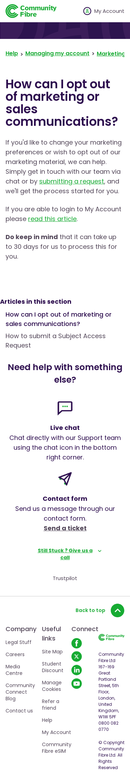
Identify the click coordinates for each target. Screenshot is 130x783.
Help (12, 53)
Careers (15, 654)
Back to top (100, 610)
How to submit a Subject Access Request (56, 341)
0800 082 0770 (108, 726)
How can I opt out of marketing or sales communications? (59, 319)
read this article (52, 218)
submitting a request (71, 181)
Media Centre (14, 670)
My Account (56, 732)
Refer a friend (50, 704)
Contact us (19, 710)
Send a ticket (65, 528)
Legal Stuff (19, 642)
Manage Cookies (52, 686)
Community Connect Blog (20, 692)
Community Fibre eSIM (56, 748)
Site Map (52, 651)
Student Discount (52, 667)
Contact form (65, 498)
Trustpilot (65, 578)
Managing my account (57, 53)
